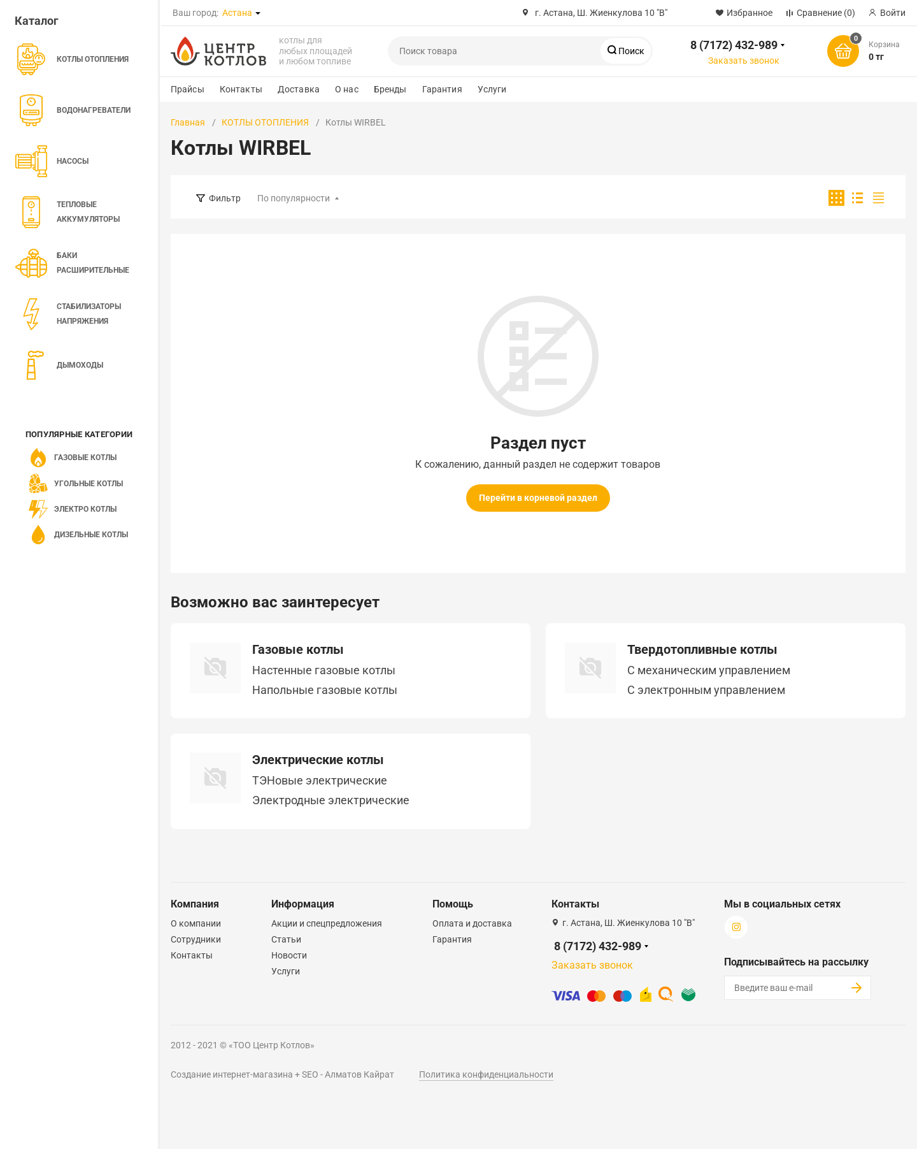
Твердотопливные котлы (702, 649)
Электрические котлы (318, 759)
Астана (237, 13)
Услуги (492, 89)
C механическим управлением (708, 670)
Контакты (241, 89)
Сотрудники (196, 939)
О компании (196, 923)
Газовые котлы (298, 649)
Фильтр (225, 198)
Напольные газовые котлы (324, 690)
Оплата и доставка (472, 923)
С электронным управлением (706, 690)
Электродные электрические (330, 800)
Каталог (37, 20)
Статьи (286, 939)
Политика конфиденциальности (486, 1074)
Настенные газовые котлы (323, 670)
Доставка (299, 89)
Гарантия (442, 89)
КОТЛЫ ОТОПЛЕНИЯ (265, 122)
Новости (289, 955)
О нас (347, 89)
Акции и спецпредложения (326, 923)
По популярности (293, 198)
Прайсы (187, 89)
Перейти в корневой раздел (538, 498)
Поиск (630, 51)
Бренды (390, 89)
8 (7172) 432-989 (734, 45)
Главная (188, 122)
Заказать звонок (743, 60)
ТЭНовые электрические (319, 780)
